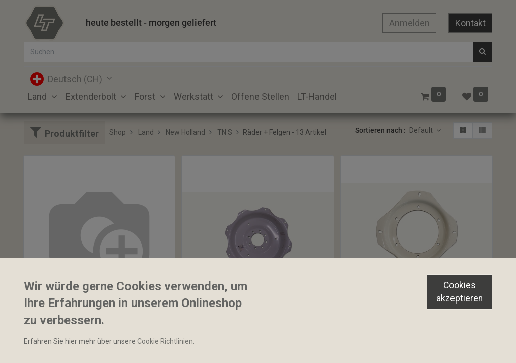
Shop (117, 132)
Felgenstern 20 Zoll (376, 317)
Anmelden (409, 23)
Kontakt (470, 23)
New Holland (185, 132)
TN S (224, 132)
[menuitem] (260, 96)
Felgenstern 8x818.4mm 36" (73, 317)
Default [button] (421, 130)
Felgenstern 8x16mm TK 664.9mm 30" (247, 334)
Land (146, 132)
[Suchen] (482, 52)
